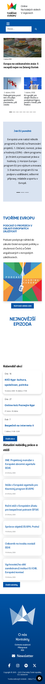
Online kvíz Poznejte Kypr (20, 405)
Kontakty (22, 639)
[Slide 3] (17, 112)
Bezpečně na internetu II (19, 425)
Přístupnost (22, 647)
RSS (22, 650)
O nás (22, 634)
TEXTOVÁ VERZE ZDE (23, 305)
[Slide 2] (14, 112)
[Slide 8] (34, 112)
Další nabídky (12, 584)
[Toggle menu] (8, 23)
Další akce (10, 438)
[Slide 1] (10, 112)
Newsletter (22, 655)
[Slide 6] (27, 112)
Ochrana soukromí (22, 644)
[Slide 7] (31, 112)
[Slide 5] (24, 112)
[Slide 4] (20, 112)
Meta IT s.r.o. (32, 679)
